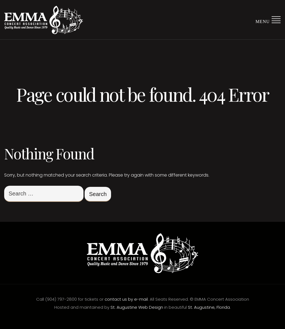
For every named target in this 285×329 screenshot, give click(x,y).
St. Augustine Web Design (136, 307)
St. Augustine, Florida (209, 307)
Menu (268, 19)
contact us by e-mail (126, 299)
